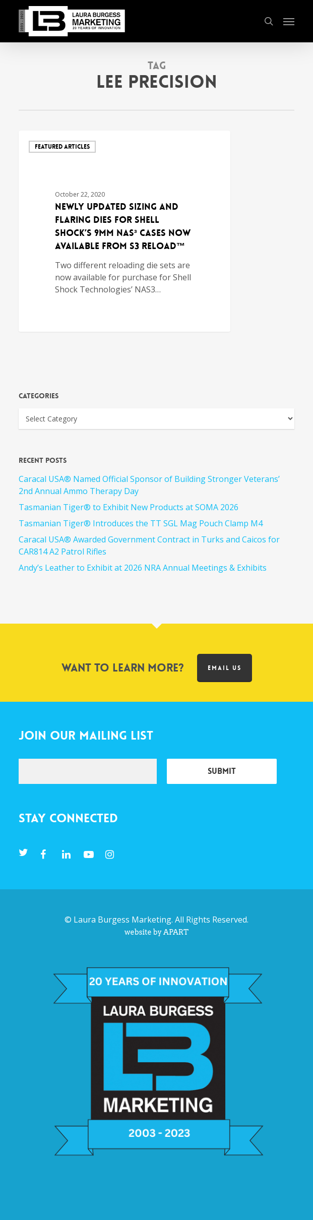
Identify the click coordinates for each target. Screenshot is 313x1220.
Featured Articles (62, 147)
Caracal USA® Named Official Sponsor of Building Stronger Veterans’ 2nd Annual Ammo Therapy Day (149, 485)
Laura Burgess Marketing (122, 919)
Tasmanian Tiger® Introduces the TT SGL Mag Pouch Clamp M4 (141, 523)
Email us (224, 668)
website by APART (156, 932)
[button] (288, 21)
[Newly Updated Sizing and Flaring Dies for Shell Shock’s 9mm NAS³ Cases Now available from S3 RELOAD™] (124, 231)
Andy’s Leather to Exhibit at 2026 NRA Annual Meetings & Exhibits (143, 567)
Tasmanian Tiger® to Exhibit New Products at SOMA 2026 (128, 507)
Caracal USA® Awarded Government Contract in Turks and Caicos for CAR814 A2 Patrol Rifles (149, 545)
